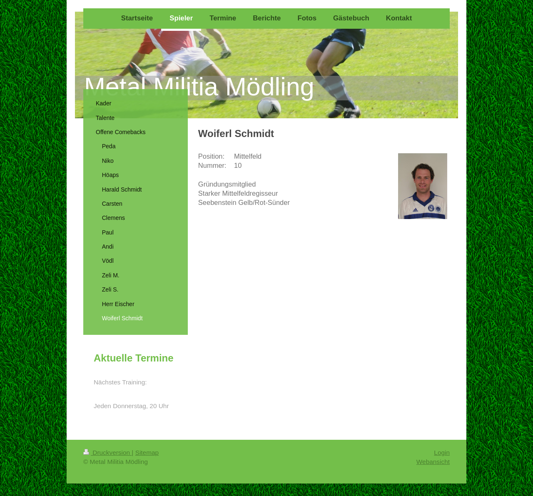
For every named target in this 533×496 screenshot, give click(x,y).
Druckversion (107, 452)
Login (442, 452)
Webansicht (433, 461)
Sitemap (147, 452)
